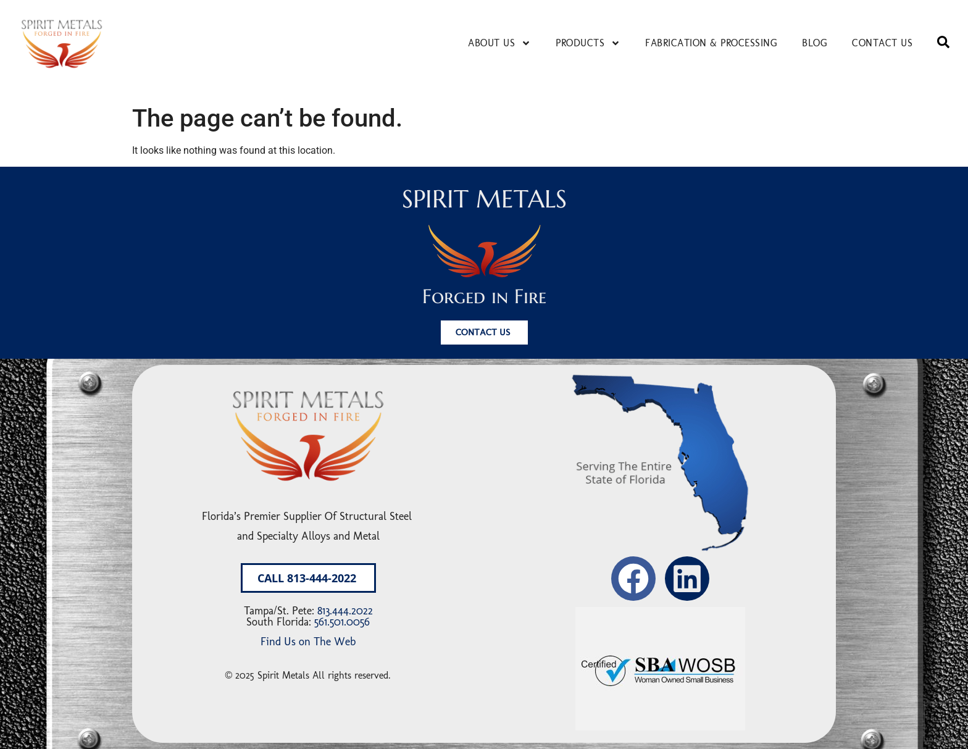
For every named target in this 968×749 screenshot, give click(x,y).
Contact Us (882, 43)
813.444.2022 (345, 610)
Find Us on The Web (308, 641)
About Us (499, 43)
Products (588, 43)
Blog (814, 43)
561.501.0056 (342, 622)
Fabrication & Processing (711, 43)
